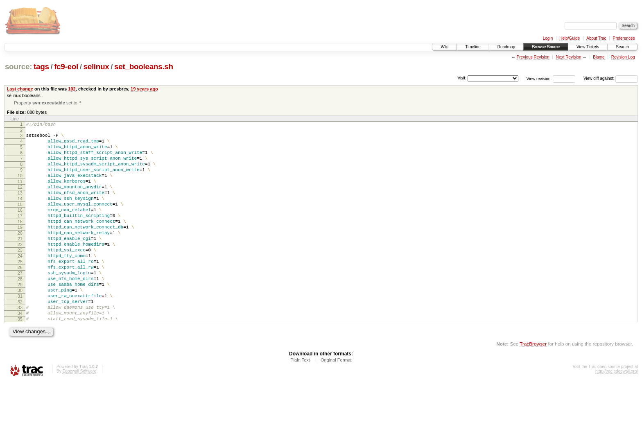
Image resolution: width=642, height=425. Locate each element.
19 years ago (144, 88)
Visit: (461, 78)
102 (71, 88)
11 (20, 193)
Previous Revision (533, 57)
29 (20, 318)
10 (20, 186)
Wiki (444, 47)
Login (548, 38)
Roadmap (506, 47)
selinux (96, 66)
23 (20, 276)
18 (20, 242)
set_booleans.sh (143, 66)
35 (20, 360)
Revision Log (623, 57)
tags (41, 66)
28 (20, 311)
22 (20, 269)
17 (20, 235)
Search (622, 47)
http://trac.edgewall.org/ (616, 413)
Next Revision (568, 57)
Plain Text (300, 402)
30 (20, 325)
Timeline (472, 47)
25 (20, 290)
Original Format (336, 402)
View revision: (539, 78)
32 (20, 339)
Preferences (624, 38)
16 (20, 228)
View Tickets (587, 47)
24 (20, 283)
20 (20, 255)
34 (20, 353)
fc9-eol (66, 66)
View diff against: (610, 78)
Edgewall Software (79, 413)
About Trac (596, 38)
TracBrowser (533, 386)
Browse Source (546, 47)
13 (20, 207)
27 (20, 304)
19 (20, 248)
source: (18, 66)
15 (20, 221)
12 (20, 200)
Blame (598, 57)
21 (20, 262)
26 (20, 297)
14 (20, 214)
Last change (20, 88)
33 (20, 346)
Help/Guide (569, 38)
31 (20, 332)
